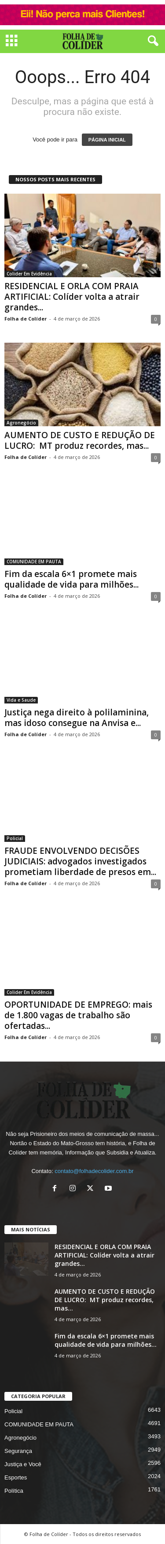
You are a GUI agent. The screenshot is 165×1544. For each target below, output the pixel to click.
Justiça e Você (22, 1464)
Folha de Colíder (25, 318)
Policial (15, 838)
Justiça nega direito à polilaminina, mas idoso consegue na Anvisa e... (76, 718)
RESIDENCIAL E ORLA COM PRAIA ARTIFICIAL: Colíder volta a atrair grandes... (71, 296)
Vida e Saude (21, 700)
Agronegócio (21, 423)
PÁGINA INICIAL (107, 139)
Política (13, 1490)
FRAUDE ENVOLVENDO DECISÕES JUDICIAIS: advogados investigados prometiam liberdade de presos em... (80, 861)
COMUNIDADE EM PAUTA (34, 561)
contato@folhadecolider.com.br (94, 1171)
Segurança (18, 1451)
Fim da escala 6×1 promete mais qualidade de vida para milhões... (71, 579)
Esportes (15, 1477)
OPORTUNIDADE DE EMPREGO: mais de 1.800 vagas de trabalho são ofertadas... (78, 1015)
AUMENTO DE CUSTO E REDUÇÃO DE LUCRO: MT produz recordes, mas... (79, 440)
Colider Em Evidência (29, 274)
